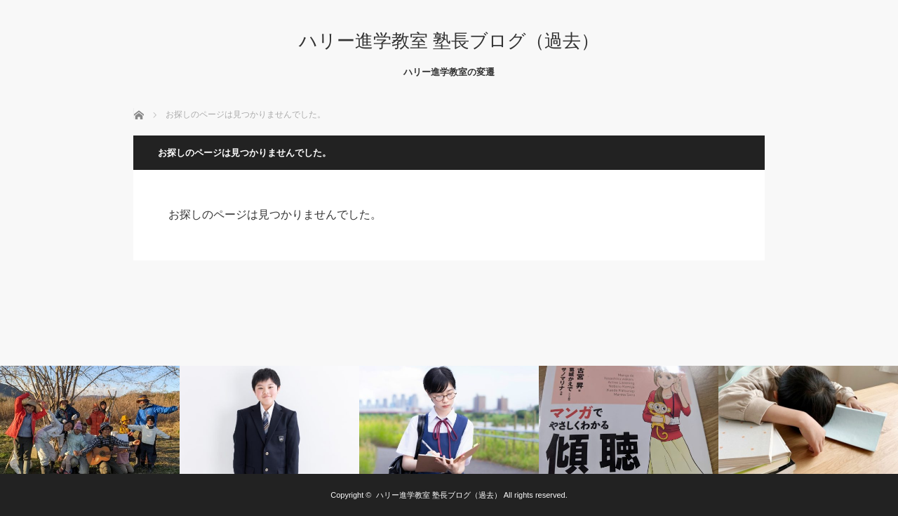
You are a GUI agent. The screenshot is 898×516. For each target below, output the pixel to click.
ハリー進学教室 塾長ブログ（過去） (449, 41)
